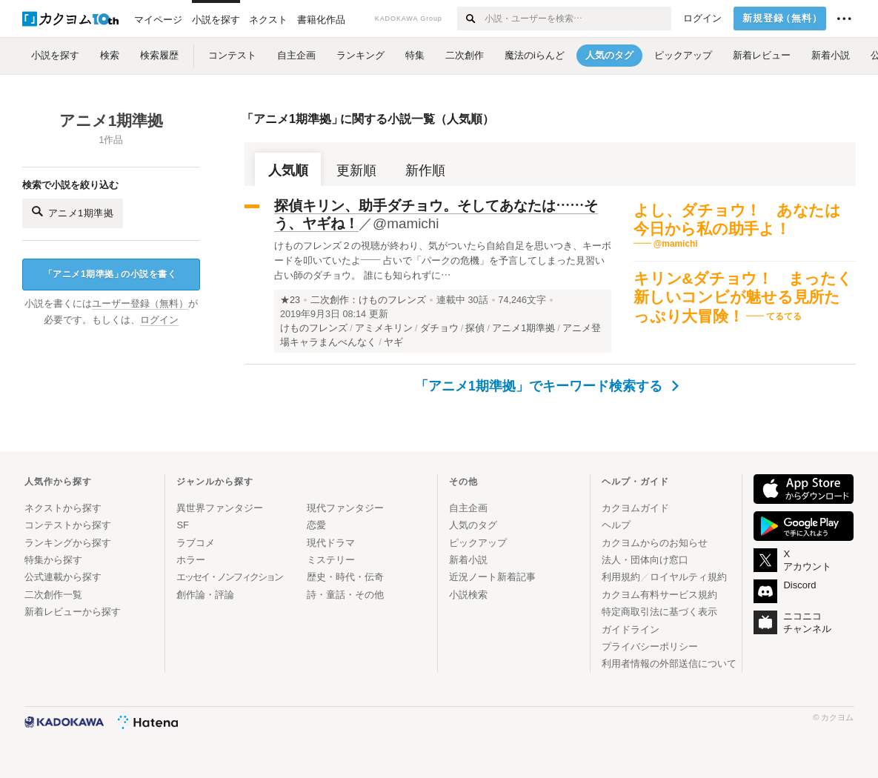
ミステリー (331, 559)
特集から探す (53, 559)
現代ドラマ (331, 542)
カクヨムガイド (635, 507)
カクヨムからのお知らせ (655, 542)
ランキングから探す (67, 542)
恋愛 (316, 525)
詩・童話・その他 (345, 594)
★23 (290, 300)
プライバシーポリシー (650, 646)
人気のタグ (473, 525)
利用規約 (621, 576)
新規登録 (782, 18)
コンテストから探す (67, 525)
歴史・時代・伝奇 (345, 576)
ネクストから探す (63, 507)
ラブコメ (195, 542)
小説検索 (468, 594)
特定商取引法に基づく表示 (659, 611)
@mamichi (406, 223)
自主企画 (468, 507)
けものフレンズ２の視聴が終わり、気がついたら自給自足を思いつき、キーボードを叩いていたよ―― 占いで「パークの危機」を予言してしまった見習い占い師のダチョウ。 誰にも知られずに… (442, 260)
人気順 (288, 170)
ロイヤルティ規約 (688, 576)
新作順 (425, 170)
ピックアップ (478, 542)
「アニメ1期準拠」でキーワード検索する (547, 386)
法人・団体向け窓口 (645, 559)
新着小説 (468, 559)
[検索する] (470, 18)
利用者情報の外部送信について (669, 663)
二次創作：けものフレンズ (368, 300)
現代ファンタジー (345, 507)
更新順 (356, 170)
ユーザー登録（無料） (140, 304)
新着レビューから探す (72, 611)
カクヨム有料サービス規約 (659, 594)
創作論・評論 (205, 594)
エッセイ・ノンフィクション (229, 576)
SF (182, 525)
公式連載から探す (63, 576)
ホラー (190, 559)
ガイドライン (630, 629)
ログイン (702, 18)
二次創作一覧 (53, 594)
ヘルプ (616, 525)
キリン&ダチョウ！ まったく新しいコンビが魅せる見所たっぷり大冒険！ (743, 297)
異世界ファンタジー (219, 507)
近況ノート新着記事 (492, 576)
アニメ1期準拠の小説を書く (110, 274)
